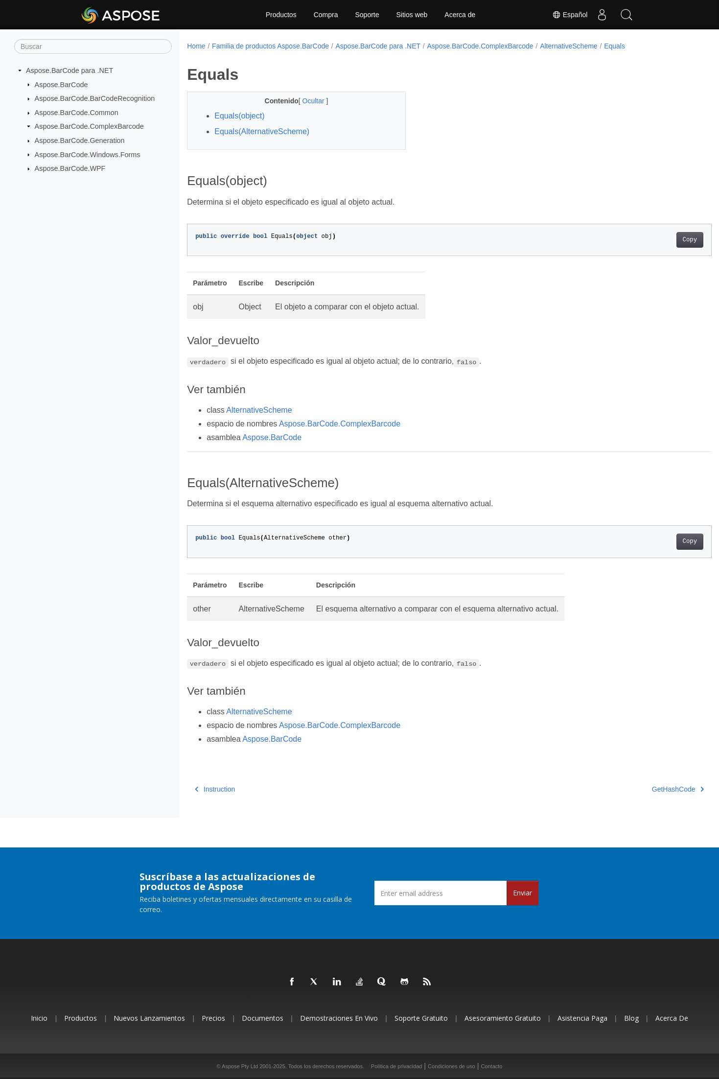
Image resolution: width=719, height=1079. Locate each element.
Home (196, 46)
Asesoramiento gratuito (502, 1018)
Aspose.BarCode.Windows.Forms (87, 154)
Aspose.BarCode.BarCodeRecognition (95, 98)
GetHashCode (642, 789)
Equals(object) (239, 116)
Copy (654, 239)
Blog (631, 1018)
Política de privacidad (396, 1066)
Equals (614, 46)
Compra (326, 15)
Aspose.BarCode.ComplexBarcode (89, 126)
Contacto (491, 1066)
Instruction (215, 789)
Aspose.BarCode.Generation (80, 140)
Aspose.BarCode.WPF (70, 168)
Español (569, 14)
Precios (213, 1018)
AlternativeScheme (569, 46)
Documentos (262, 1018)
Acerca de (459, 15)
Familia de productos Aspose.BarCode (270, 46)
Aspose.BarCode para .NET (69, 70)
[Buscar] (93, 46)
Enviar (522, 892)
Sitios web (412, 15)
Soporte (367, 15)
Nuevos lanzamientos (149, 1018)
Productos (281, 15)
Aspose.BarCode (61, 84)
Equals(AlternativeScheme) (261, 131)
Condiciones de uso (451, 1066)
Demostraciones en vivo (339, 1018)
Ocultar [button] (307, 101)
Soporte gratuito (421, 1018)
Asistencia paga (582, 1018)
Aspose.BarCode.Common (76, 113)
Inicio (39, 1018)
